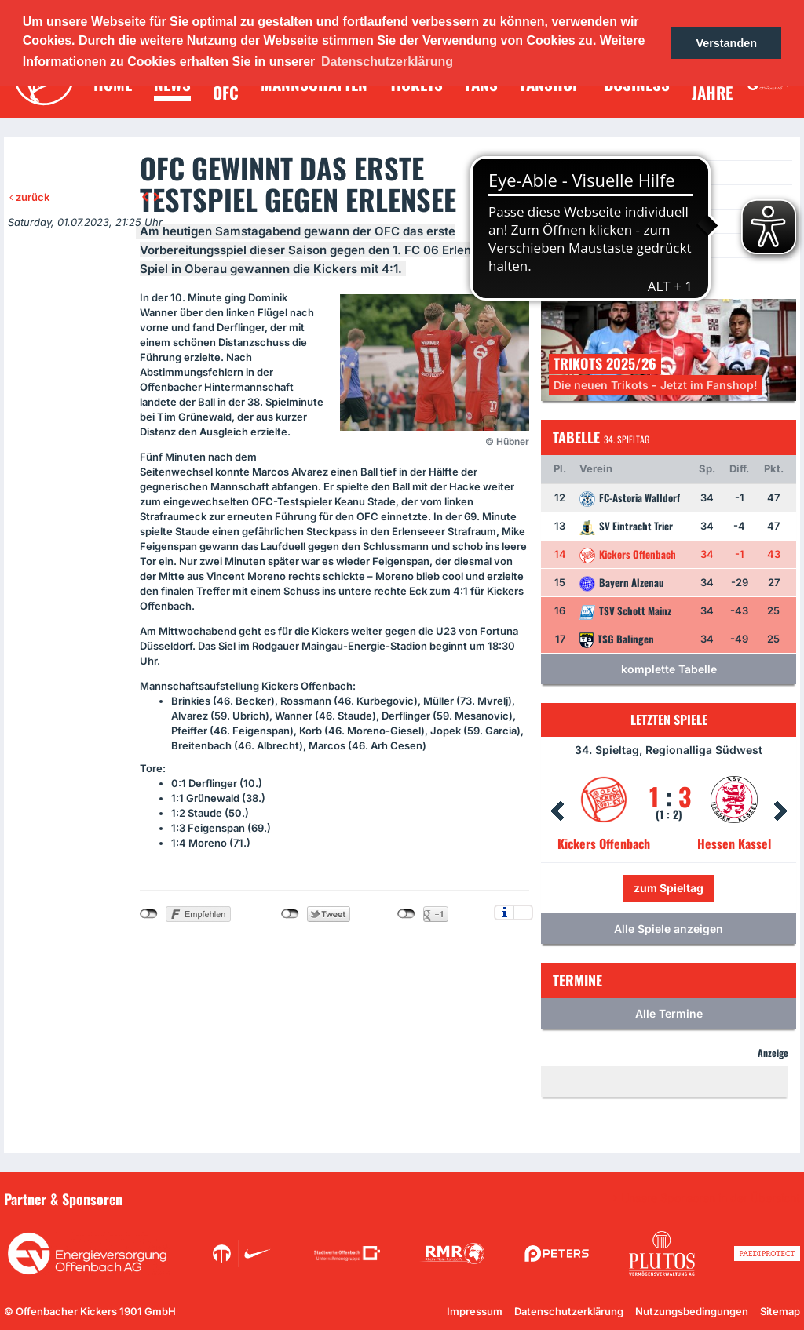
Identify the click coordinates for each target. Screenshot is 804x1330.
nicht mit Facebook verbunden (149, 914)
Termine (577, 196)
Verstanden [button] (726, 43)
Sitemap (780, 1311)
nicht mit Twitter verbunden (290, 914)
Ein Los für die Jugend (608, 245)
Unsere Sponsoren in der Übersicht (710, 1198)
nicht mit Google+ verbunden (406, 914)
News (570, 172)
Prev (556, 811)
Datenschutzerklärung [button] (387, 61)
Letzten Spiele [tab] (668, 719)
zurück (29, 197)
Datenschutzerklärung (568, 1311)
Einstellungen (523, 912)
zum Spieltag (669, 888)
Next (780, 811)
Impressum (474, 1311)
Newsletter (583, 221)
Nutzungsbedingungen (691, 1311)
